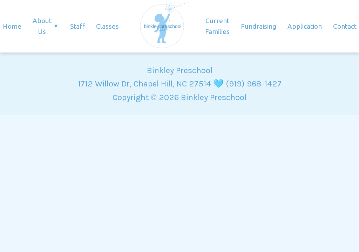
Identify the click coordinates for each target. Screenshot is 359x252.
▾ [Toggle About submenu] (55, 26)
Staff (77, 26)
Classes (107, 26)
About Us (42, 26)
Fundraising (258, 26)
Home (12, 26)
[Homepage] (162, 26)
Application (304, 26)
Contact (345, 26)
